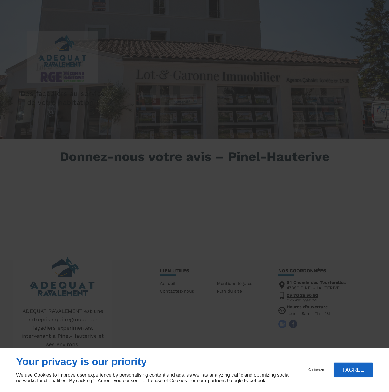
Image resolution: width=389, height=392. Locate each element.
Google (235, 380)
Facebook (254, 380)
